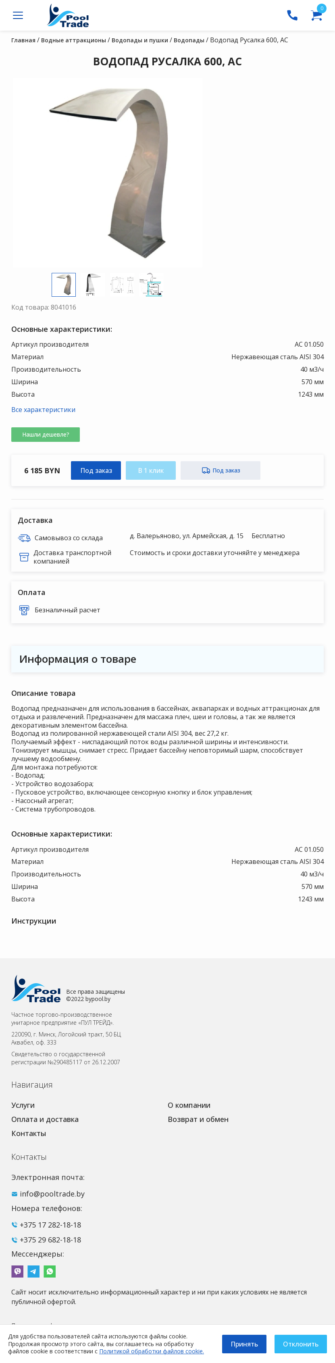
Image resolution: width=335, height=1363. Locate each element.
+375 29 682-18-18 (50, 1239)
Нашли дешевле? (45, 434)
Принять (244, 1344)
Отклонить (300, 1344)
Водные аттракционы (73, 40)
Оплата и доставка (45, 1119)
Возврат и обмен (198, 1119)
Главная (23, 40)
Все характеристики (43, 409)
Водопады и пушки (140, 40)
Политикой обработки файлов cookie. (151, 1351)
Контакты (28, 1133)
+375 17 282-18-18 (50, 1225)
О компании (189, 1105)
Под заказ (96, 470)
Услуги (23, 1105)
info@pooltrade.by (52, 1194)
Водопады (189, 40)
